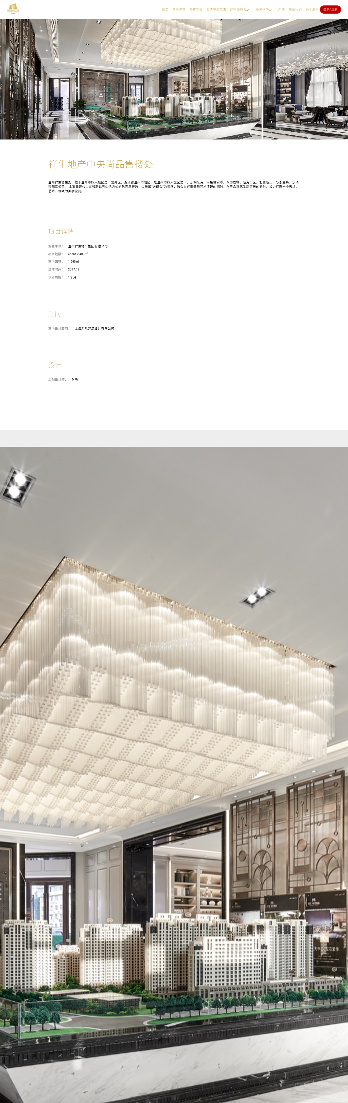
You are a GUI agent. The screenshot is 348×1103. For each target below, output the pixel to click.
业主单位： (56, 246)
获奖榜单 (262, 9)
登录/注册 (330, 9)
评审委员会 (238, 9)
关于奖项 (179, 9)
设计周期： (56, 277)
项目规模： (56, 254)
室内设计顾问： (59, 328)
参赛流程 (196, 9)
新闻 (281, 9)
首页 (165, 9)
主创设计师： (58, 379)
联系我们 (295, 9)
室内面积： (56, 261)
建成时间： (56, 269)
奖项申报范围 (216, 9)
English (312, 9)
